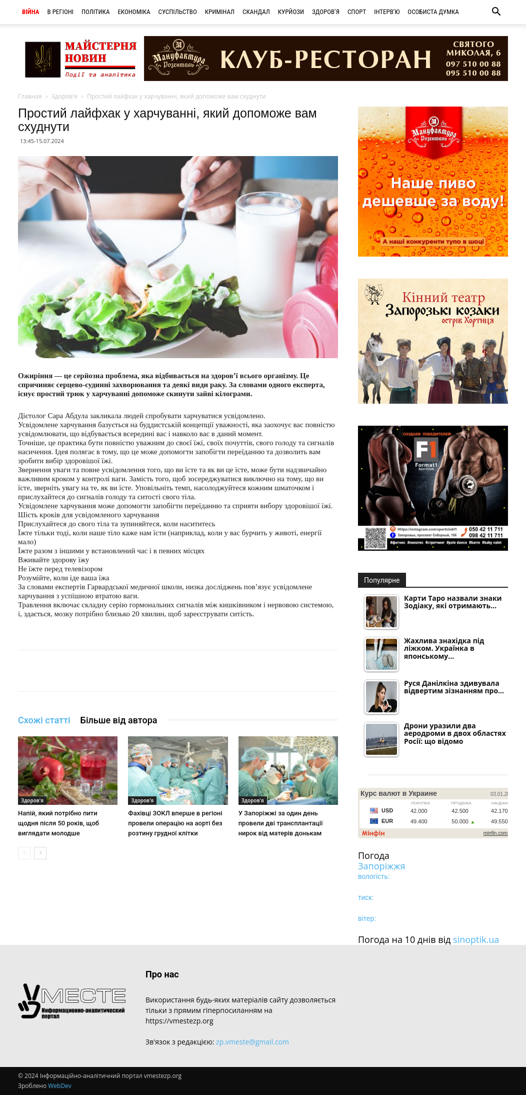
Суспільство (177, 12)
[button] (496, 13)
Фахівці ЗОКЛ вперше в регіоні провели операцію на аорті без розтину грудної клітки (175, 823)
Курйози (291, 12)
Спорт (357, 12)
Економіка (134, 12)
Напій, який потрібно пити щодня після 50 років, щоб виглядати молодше (58, 823)
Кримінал (219, 12)
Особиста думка (433, 12)
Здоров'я (65, 96)
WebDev (60, 1085)
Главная (30, 96)
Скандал (256, 12)
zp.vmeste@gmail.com (252, 1041)
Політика (96, 12)
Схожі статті (44, 720)
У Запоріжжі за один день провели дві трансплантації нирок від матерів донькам (280, 823)
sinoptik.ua (476, 939)
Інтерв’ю (387, 12)
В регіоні (61, 12)
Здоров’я (326, 12)
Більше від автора (119, 720)
